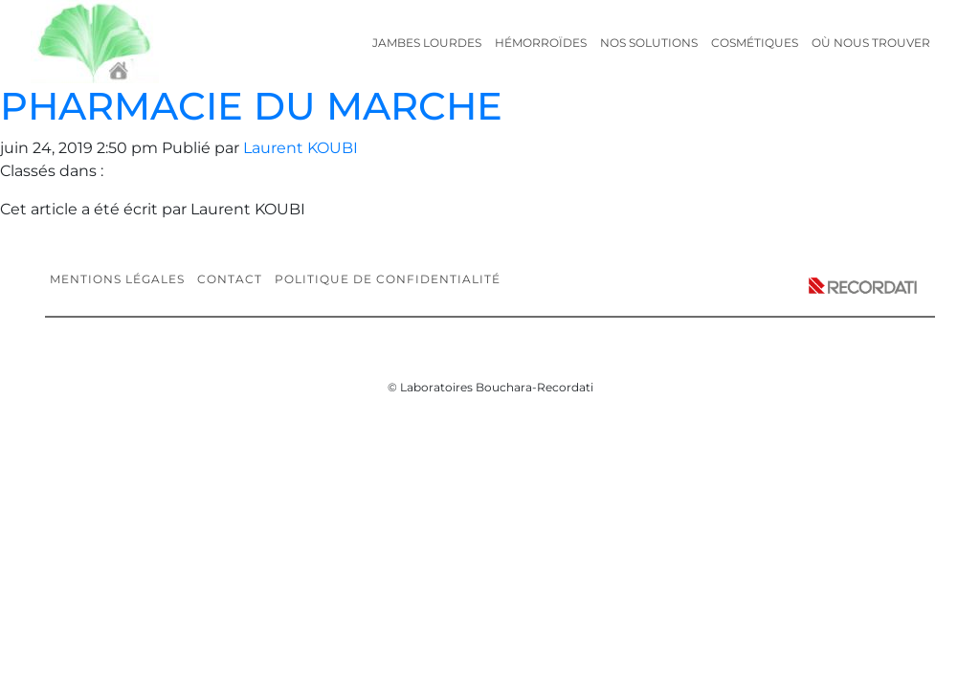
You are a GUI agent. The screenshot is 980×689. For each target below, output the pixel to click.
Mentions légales (117, 279)
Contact (229, 279)
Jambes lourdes (426, 42)
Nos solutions (649, 42)
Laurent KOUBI (300, 148)
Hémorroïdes (541, 42)
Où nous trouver (871, 42)
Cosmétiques (754, 42)
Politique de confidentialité (388, 279)
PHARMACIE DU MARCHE (251, 105)
